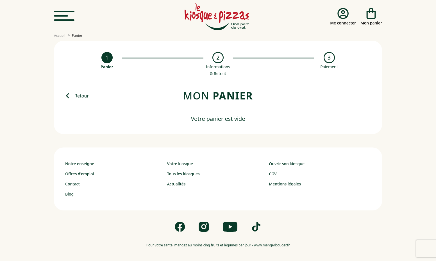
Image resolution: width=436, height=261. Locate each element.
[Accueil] (59, 35)
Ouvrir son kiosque (287, 163)
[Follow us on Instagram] (204, 227)
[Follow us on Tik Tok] (256, 227)
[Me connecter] (343, 17)
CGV (272, 173)
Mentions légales (285, 184)
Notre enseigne (79, 163)
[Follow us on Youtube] (230, 227)
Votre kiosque (180, 163)
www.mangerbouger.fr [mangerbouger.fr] (272, 245)
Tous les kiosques (183, 173)
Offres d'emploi (79, 173)
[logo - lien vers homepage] (217, 16)
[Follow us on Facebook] (180, 227)
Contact (72, 184)
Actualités (176, 184)
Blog (69, 194)
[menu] (64, 16)
